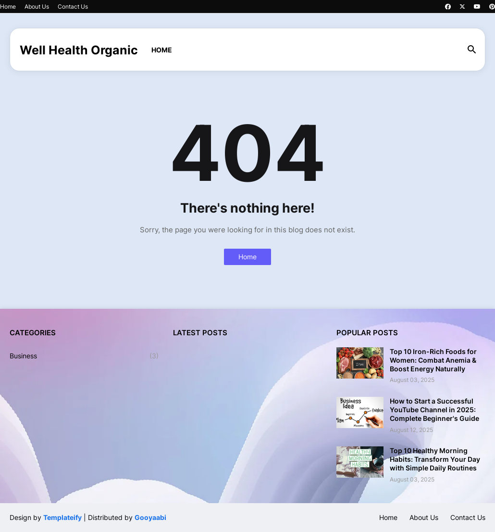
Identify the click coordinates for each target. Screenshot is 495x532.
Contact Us (73, 6)
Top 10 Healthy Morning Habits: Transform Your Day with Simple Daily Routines (435, 459)
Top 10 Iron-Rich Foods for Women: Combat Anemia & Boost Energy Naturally (433, 360)
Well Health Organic (79, 50)
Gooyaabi (150, 517)
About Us (37, 6)
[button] (472, 50)
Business (84, 356)
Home (8, 6)
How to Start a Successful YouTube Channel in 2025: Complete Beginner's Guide (434, 409)
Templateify (62, 517)
